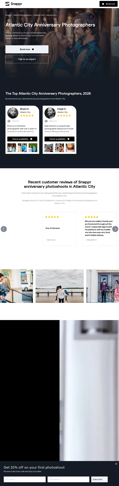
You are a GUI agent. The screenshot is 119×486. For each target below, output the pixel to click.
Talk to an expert (27, 59)
